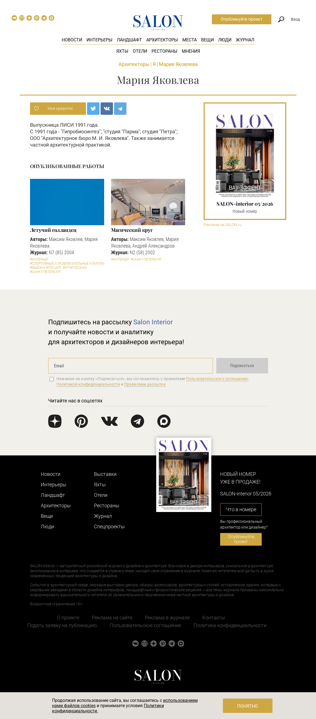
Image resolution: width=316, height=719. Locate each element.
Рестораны (164, 51)
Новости (72, 40)
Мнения (191, 51)
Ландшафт (129, 40)
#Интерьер (39, 259)
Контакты (213, 617)
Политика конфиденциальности (230, 625)
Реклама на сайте (112, 617)
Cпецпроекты (109, 526)
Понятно (247, 706)
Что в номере (241, 509)
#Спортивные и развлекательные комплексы (70, 263)
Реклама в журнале (167, 617)
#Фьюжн (37, 267)
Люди (224, 40)
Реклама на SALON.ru (223, 225)
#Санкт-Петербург (45, 272)
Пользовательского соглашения (217, 378)
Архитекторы (162, 40)
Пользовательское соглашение (145, 625)
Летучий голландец (53, 230)
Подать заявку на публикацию (62, 625)
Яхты (122, 51)
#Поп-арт (53, 267)
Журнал (245, 40)
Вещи (207, 40)
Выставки (105, 474)
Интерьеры (99, 40)
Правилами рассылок (145, 384)
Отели (140, 51)
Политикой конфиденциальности (88, 384)
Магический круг (132, 230)
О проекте (68, 617)
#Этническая (74, 267)
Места (189, 40)
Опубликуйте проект (242, 19)
